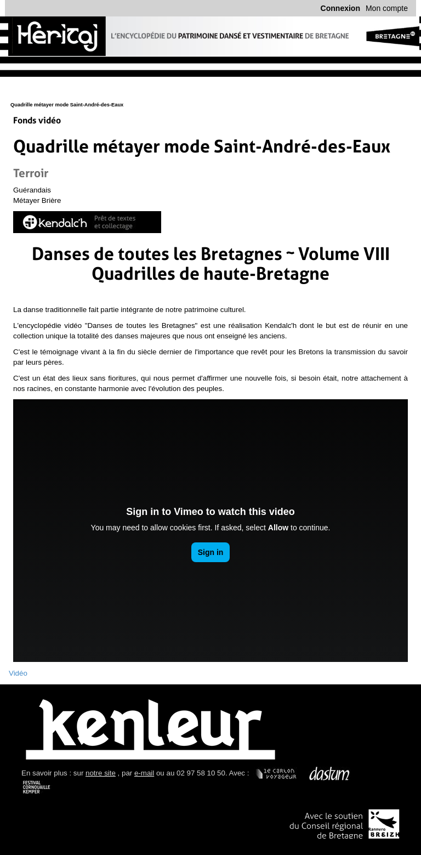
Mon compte (387, 8)
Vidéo (18, 673)
